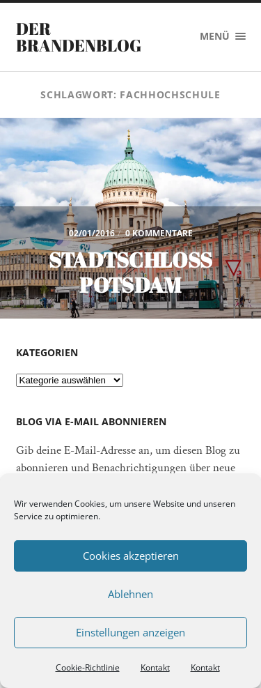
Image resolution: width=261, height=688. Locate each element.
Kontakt (155, 667)
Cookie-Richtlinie (88, 667)
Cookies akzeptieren (131, 556)
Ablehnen (130, 594)
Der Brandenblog (78, 36)
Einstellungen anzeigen (130, 632)
